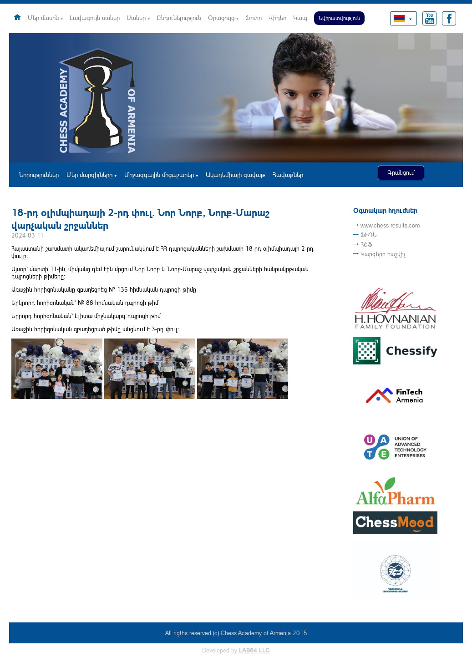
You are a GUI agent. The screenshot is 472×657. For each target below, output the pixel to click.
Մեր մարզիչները (89, 174)
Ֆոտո (253, 17)
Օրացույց (221, 17)
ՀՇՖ (366, 244)
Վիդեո (277, 17)
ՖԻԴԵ (368, 234)
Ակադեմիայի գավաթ (235, 174)
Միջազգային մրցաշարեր (159, 174)
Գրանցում (401, 172)
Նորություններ (39, 174)
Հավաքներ (288, 174)
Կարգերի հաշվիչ (383, 254)
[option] (236, 97)
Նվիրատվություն (339, 18)
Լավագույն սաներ (95, 17)
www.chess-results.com (390, 225)
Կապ (300, 17)
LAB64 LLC (254, 650)
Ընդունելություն (179, 17)
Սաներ (136, 17)
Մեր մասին (43, 17)
